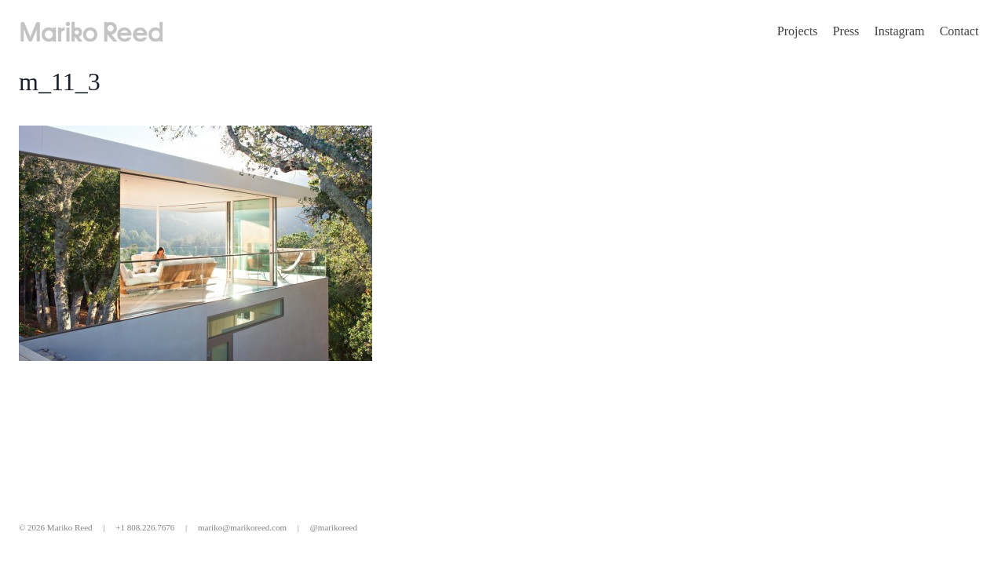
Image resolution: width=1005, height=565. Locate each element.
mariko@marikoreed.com (242, 527)
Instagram (899, 31)
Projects (797, 31)
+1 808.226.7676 (144, 527)
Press (846, 31)
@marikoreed (333, 527)
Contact (959, 31)
